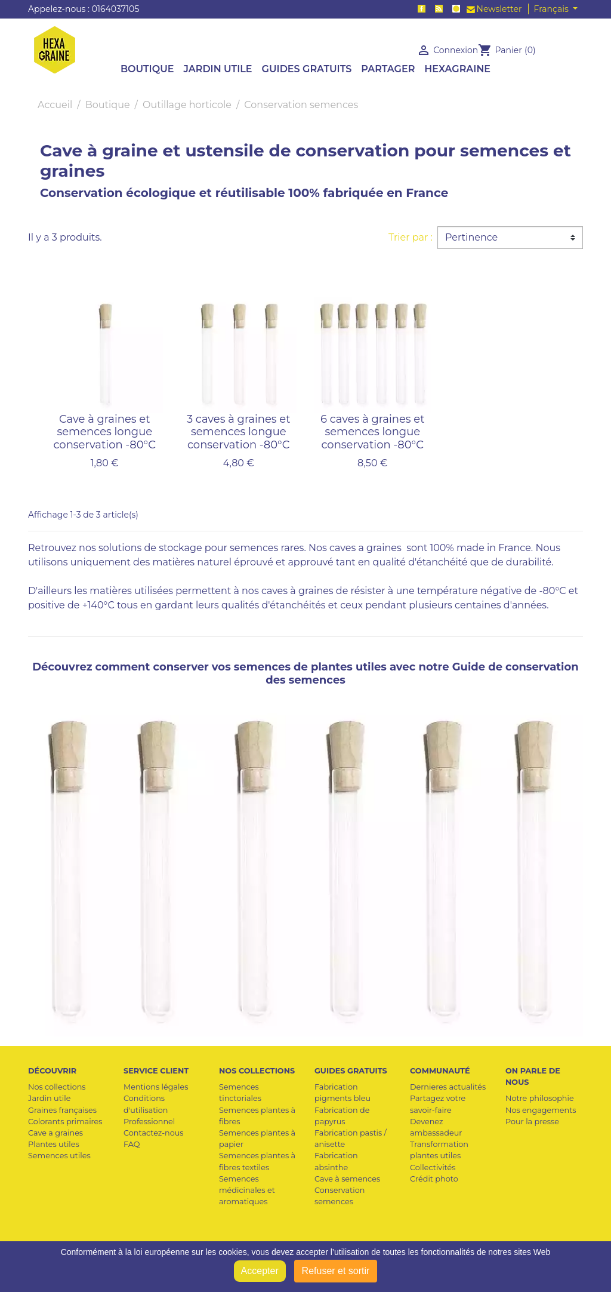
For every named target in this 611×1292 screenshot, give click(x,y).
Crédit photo (434, 1178)
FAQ (132, 1144)
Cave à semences (347, 1178)
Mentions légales (156, 1086)
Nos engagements (540, 1110)
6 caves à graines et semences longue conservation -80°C (372, 432)
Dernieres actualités (448, 1086)
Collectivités (433, 1167)
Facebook (421, 9)
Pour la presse (532, 1121)
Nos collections (57, 1086)
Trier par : (410, 237)
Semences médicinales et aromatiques (247, 1190)
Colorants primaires (65, 1121)
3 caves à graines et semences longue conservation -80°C (239, 432)
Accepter (260, 1271)
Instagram (456, 9)
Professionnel (149, 1121)
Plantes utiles (53, 1144)
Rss (439, 9)
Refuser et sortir (336, 1271)
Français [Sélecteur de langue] (552, 9)
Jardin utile (49, 1098)
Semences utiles (59, 1155)
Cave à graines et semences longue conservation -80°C (104, 432)
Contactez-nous (154, 1132)
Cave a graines (55, 1132)
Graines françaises (62, 1110)
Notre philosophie (539, 1098)
